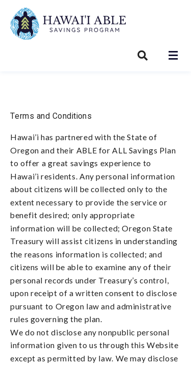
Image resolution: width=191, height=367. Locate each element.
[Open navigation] (173, 55)
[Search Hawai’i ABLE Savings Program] (142, 55)
